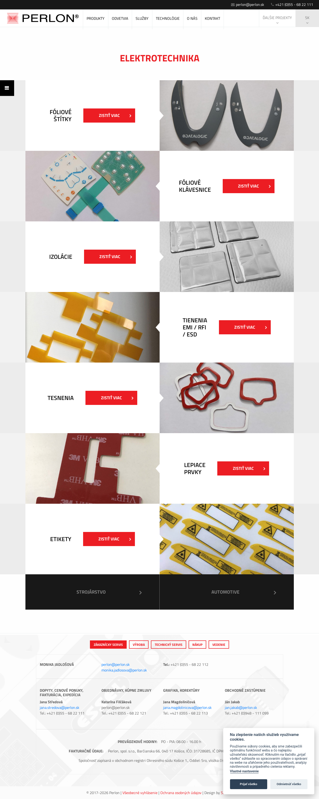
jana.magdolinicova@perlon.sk (187, 707)
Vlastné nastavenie (244, 771)
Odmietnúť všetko (289, 784)
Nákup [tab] (197, 644)
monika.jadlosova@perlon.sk (124, 670)
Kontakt (212, 18)
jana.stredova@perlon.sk (59, 707)
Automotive (225, 591)
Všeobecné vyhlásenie (139, 792)
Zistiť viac (115, 115)
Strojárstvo (91, 591)
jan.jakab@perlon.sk (241, 707)
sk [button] (307, 20)
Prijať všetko (248, 784)
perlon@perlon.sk (247, 4)
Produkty (96, 18)
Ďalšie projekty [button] (277, 20)
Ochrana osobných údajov (181, 792)
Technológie (168, 18)
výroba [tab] (139, 644)
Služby (142, 18)
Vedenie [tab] (218, 644)
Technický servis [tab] (168, 644)
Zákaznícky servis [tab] (108, 644)
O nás (192, 18)
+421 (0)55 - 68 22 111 (292, 4)
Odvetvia (120, 18)
